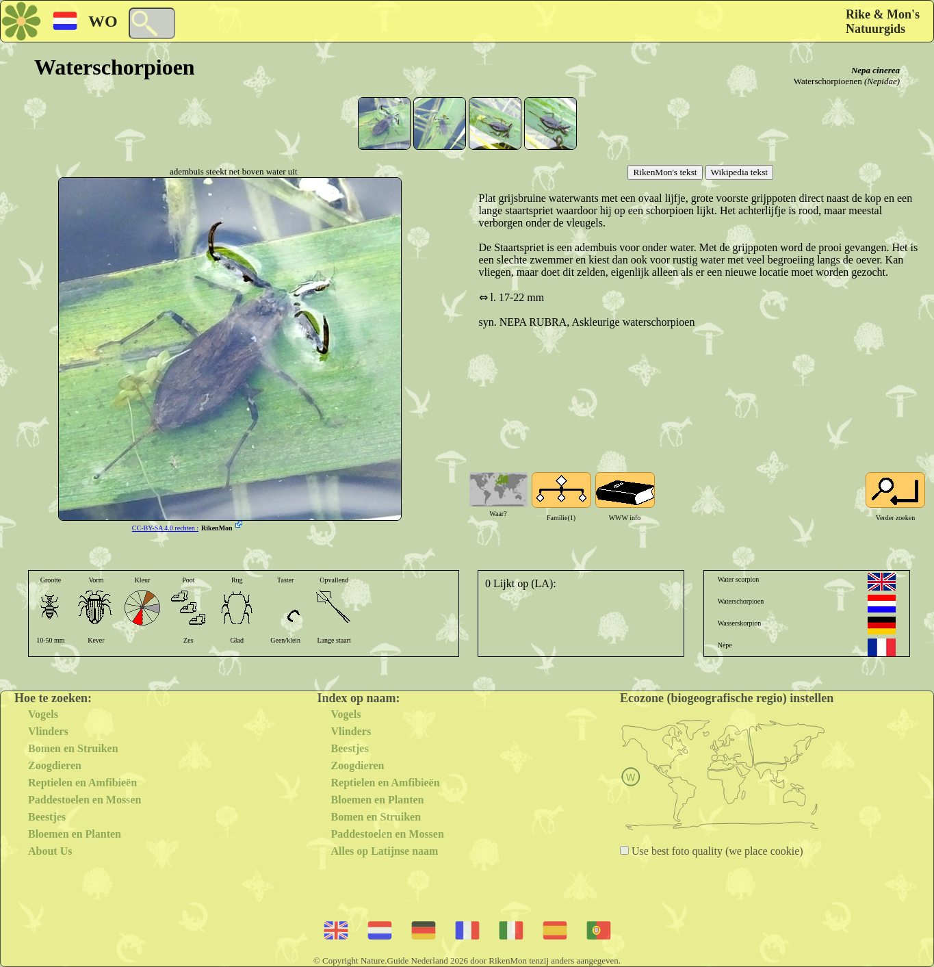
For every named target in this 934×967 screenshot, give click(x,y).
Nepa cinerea (875, 70)
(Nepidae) (882, 81)
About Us (50, 851)
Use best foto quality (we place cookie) (716, 851)
